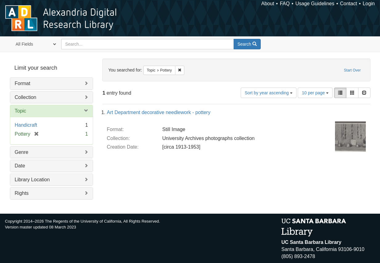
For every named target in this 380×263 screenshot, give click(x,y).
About (267, 3)
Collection (25, 97)
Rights (22, 193)
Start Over (352, 70)
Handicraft (26, 125)
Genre (21, 152)
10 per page (315, 92)
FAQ (285, 3)
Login (369, 3)
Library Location (32, 179)
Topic (20, 110)
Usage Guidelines (314, 3)
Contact (348, 3)
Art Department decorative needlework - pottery (158, 112)
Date (20, 165)
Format (23, 83)
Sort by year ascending (268, 92)
